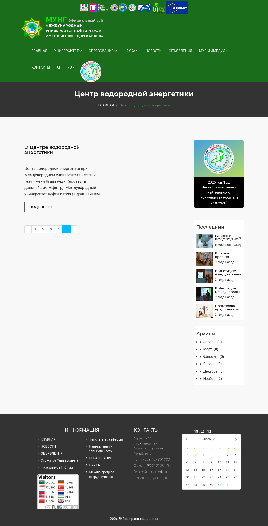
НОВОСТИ (153, 51)
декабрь (213, 371)
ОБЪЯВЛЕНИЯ (180, 51)
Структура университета (59, 460)
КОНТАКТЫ (40, 67)
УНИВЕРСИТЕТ (68, 51)
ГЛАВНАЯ (39, 51)
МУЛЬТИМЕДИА (214, 51)
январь (212, 364)
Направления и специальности (101, 449)
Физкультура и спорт (57, 467)
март (210, 349)
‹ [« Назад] (28, 229)
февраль (213, 357)
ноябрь (212, 378)
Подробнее (41, 207)
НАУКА (131, 51)
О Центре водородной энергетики (52, 149)
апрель (212, 342)
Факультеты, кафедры (106, 439)
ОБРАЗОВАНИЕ (103, 51)
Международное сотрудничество (101, 474)
